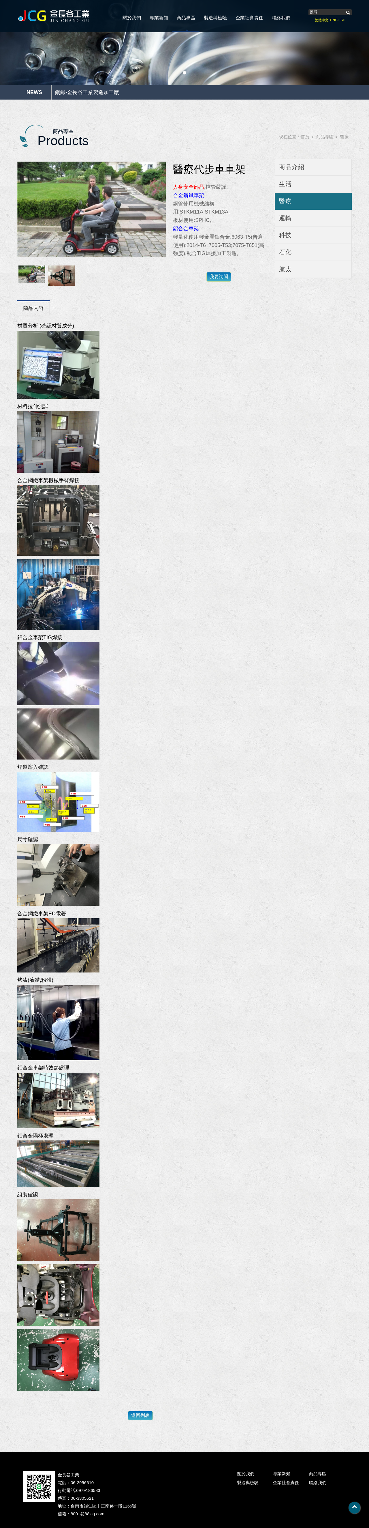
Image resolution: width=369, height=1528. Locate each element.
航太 (285, 269)
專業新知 (159, 17)
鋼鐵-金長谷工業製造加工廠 (87, 92)
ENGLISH (337, 20)
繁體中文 (322, 20)
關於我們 (132, 17)
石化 (285, 252)
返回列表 (140, 1415)
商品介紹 (291, 167)
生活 (285, 184)
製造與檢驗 (215, 17)
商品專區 (186, 17)
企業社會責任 (249, 17)
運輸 (285, 218)
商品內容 (33, 308)
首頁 (305, 136)
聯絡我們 (281, 17)
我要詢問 (219, 276)
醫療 (344, 136)
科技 (285, 235)
